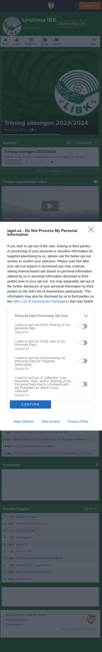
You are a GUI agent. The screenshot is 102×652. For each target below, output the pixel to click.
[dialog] (51, 325)
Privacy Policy (78, 421)
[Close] (92, 230)
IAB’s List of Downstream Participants (41, 301)
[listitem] (51, 315)
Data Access (50, 421)
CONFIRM (30, 404)
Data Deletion (23, 421)
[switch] (83, 326)
